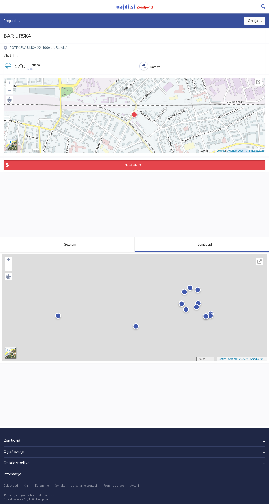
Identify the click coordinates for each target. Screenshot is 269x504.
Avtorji (134, 485)
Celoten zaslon (258, 82)
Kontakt (59, 485)
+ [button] (9, 83)
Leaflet (221, 150)
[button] (9, 99)
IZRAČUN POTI (134, 165)
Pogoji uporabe (113, 485)
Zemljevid (202, 244)
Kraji (26, 485)
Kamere (155, 67)
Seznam (67, 244)
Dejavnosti (11, 485)
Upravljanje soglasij (84, 485)
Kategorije (42, 485)
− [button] (9, 90)
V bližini (9, 55)
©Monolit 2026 (235, 150)
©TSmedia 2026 (254, 150)
